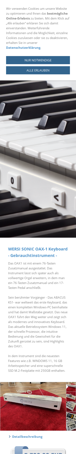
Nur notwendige (38, 60)
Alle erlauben (38, 70)
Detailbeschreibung (27, 436)
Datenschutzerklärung (23, 48)
